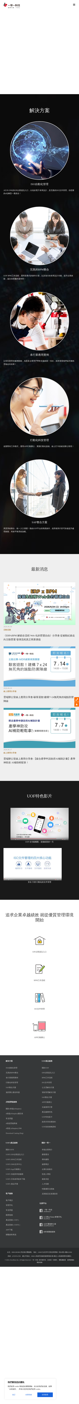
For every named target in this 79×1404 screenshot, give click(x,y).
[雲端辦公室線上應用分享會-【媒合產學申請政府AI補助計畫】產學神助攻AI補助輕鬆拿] (39, 709)
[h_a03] (39, 293)
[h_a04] (39, 378)
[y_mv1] (39, 809)
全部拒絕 (28, 1395)
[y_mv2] (32, 849)
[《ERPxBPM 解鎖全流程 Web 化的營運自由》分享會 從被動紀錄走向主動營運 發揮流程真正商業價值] (39, 583)
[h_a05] (39, 461)
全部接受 (45, 1395)
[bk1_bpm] (39, 959)
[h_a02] (39, 122)
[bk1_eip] (39, 930)
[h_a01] (39, 208)
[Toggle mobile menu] (74, 4)
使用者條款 (70, 1260)
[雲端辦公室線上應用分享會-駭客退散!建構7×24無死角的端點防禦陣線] (39, 647)
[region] (30, 1389)
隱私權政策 (62, 1260)
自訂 (13, 1395)
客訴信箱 (39, 1262)
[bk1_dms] (39, 987)
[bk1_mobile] (39, 1016)
